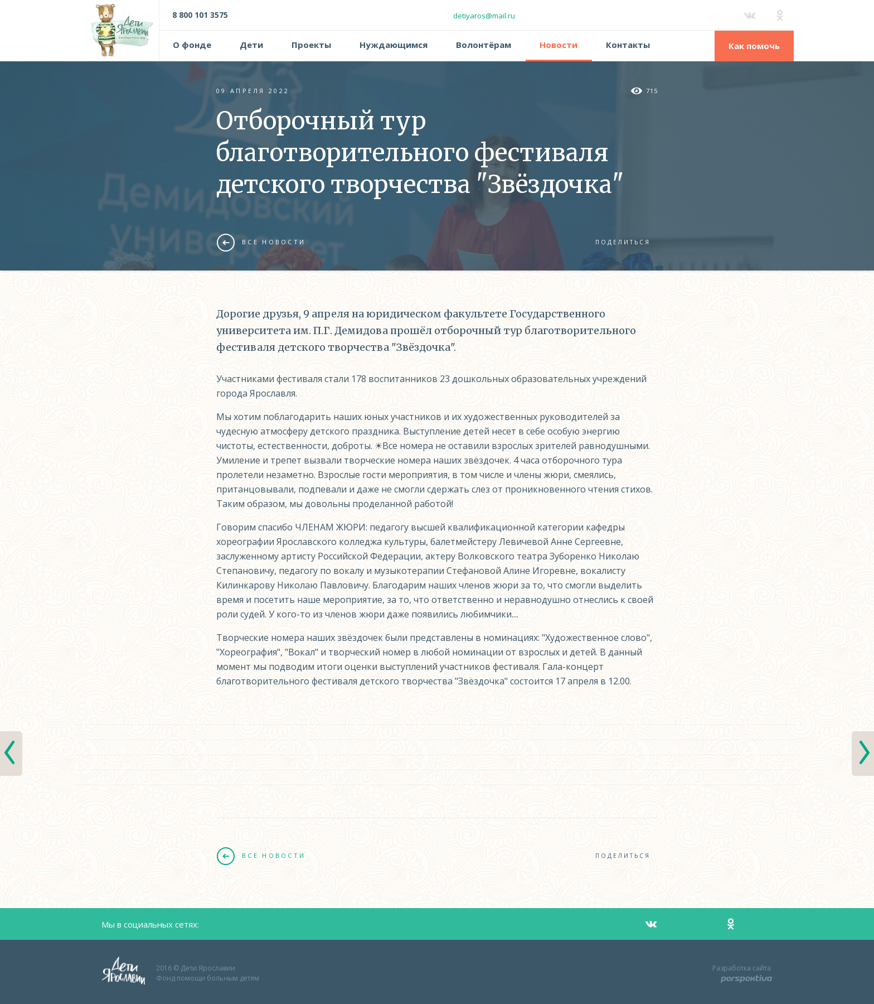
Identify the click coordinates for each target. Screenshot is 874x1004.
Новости (558, 44)
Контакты (628, 44)
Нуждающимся (394, 44)
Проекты (311, 44)
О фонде (192, 44)
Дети (251, 44)
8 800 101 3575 (200, 14)
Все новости (261, 242)
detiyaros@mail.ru (484, 16)
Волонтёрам (483, 44)
